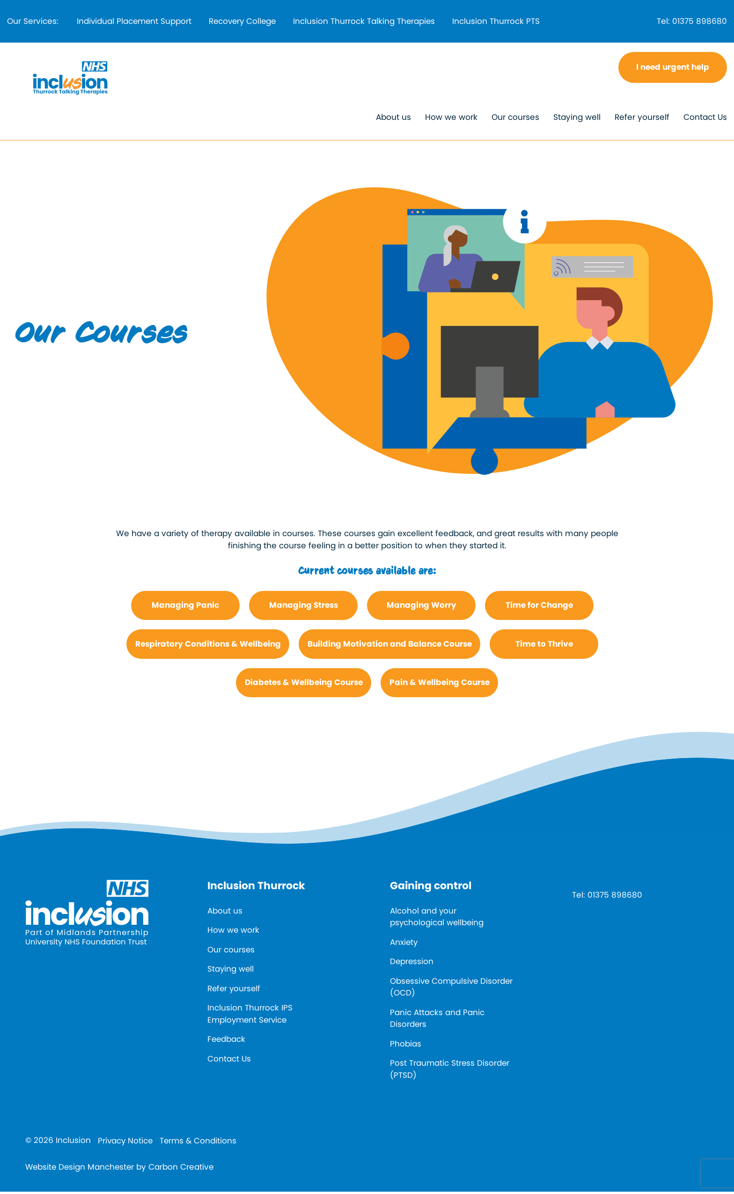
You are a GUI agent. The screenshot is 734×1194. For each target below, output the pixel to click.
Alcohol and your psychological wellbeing (437, 918)
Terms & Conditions (200, 1143)
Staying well (577, 119)
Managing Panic (185, 607)
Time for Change (539, 607)
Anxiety (404, 944)
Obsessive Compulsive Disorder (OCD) (435, 989)
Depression (412, 963)
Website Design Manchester (81, 1168)
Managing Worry (421, 607)
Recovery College (247, 22)
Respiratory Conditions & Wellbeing (208, 645)
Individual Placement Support (135, 22)
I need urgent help (672, 69)
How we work (451, 119)
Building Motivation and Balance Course (390, 645)
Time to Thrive (544, 645)
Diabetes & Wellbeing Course (304, 684)
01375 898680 (699, 22)
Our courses (515, 119)
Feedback (226, 1041)
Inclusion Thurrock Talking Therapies (372, 22)
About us (393, 119)
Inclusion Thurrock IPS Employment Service (250, 1016)
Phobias (405, 1045)
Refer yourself (642, 119)
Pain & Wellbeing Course (439, 684)
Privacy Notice (126, 1143)
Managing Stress (303, 607)
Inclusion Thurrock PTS (506, 22)
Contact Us (705, 119)
